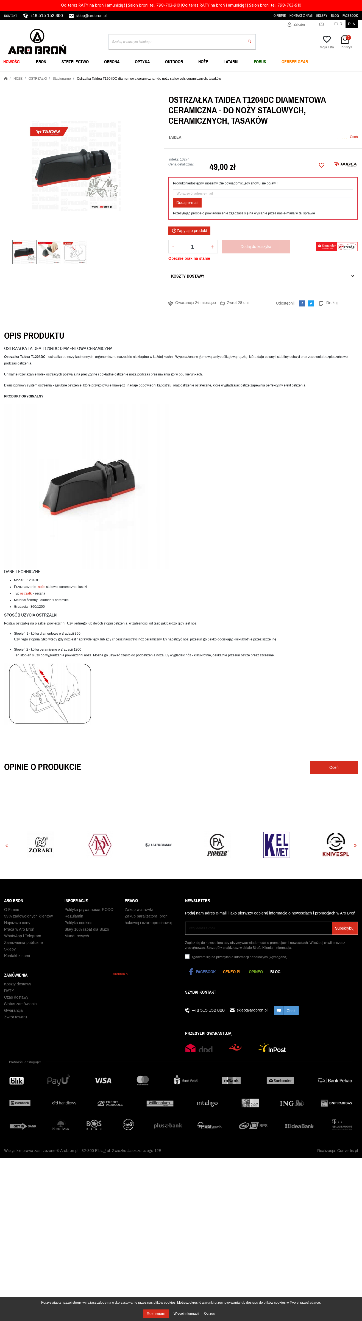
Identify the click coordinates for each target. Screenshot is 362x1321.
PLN (351, 24)
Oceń (354, 137)
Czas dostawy (16, 999)
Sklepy (321, 15)
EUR (338, 24)
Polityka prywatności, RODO (89, 912)
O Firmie (280, 15)
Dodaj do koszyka (256, 247)
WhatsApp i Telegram (22, 939)
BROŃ (41, 62)
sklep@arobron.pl (91, 16)
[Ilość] (192, 246)
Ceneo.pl (232, 972)
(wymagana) (239, 957)
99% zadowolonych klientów (28, 919)
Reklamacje (14, 1025)
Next (355, 845)
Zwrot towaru (15, 1018)
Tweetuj (311, 303)
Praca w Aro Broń (19, 932)
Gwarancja (13, 1012)
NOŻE (203, 62)
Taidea (174, 137)
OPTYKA (142, 62)
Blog (335, 15)
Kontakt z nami (301, 15)
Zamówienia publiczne (23, 945)
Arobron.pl (121, 973)
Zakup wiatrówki (139, 912)
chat (286, 1010)
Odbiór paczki (16, 1032)
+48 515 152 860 (46, 15)
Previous (7, 845)
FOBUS (260, 62)
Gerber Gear (295, 62)
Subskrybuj (344, 928)
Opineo (256, 972)
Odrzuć (209, 1314)
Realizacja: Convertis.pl (337, 1166)
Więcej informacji (187, 1314)
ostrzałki (26, 593)
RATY (9, 992)
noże (41, 587)
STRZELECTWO (75, 62)
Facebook (350, 15)
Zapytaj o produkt (189, 230)
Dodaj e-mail (187, 203)
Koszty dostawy (187, 276)
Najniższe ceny (17, 926)
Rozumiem (156, 1314)
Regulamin (74, 919)
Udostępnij (302, 303)
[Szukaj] (182, 41)
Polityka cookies (78, 926)
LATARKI (231, 62)
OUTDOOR (174, 62)
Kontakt (10, 16)
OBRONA (111, 62)
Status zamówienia (20, 1005)
